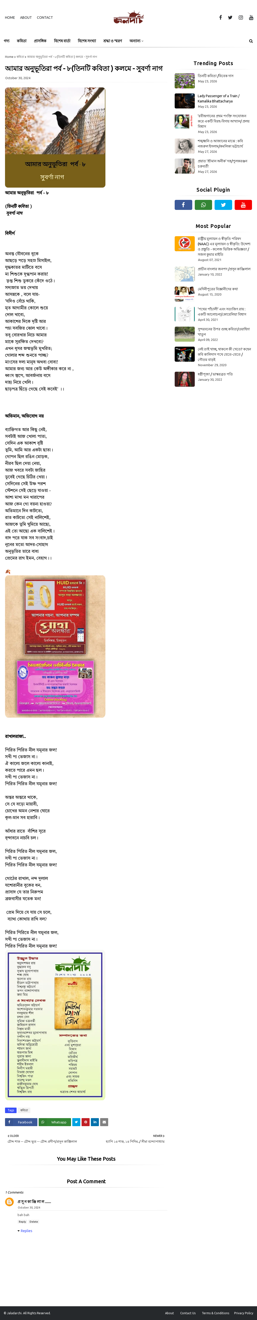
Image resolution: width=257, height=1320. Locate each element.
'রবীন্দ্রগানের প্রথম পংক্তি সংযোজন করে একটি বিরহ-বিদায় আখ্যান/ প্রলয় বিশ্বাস (223, 121)
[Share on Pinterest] (86, 1122)
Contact (45, 18)
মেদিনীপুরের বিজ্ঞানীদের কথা (218, 289)
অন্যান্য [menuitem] (135, 41)
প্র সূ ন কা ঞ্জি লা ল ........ (34, 1202)
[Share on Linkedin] (95, 1122)
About (26, 18)
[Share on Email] (104, 1122)
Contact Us (188, 1313)
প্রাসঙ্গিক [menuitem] (40, 41)
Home (10, 18)
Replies (26, 1231)
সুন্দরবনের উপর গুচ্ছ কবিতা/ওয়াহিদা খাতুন (224, 331)
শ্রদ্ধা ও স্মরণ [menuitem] (112, 41)
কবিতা (20, 56)
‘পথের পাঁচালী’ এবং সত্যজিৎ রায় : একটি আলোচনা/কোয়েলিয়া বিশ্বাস (222, 311)
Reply (22, 1221)
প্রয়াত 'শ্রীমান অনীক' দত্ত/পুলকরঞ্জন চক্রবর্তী (222, 163)
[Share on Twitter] (76, 1122)
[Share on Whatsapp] (55, 1122)
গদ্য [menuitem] (6, 41)
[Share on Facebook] (21, 1122)
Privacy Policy (243, 1313)
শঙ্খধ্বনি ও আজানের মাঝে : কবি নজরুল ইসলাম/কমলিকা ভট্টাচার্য (220, 143)
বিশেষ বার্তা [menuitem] (62, 41)
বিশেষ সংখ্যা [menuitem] (87, 41)
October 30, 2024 (29, 1207)
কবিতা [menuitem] (21, 41)
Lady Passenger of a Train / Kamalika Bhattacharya (218, 98)
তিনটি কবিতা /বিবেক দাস (215, 76)
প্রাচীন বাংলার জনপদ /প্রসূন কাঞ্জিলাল (224, 269)
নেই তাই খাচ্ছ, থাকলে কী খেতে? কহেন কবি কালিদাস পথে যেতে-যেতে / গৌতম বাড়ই (224, 354)
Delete (34, 1221)
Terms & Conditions (215, 1313)
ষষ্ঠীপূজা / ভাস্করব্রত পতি (215, 374)
